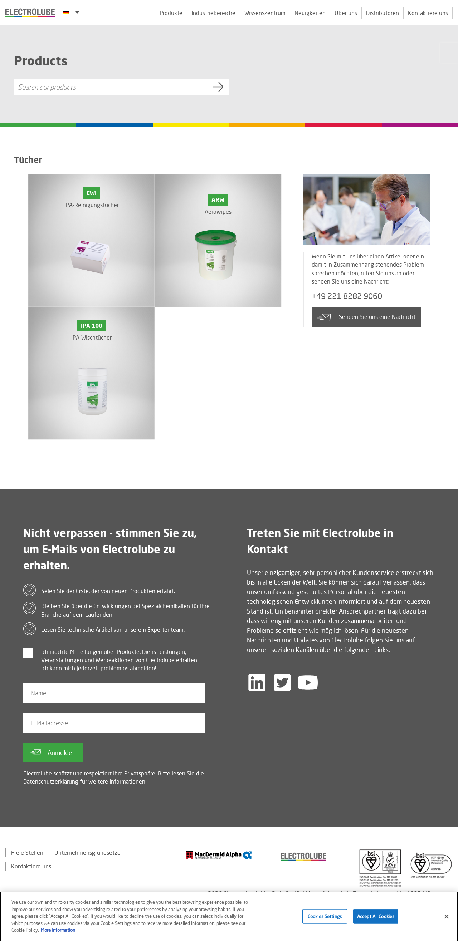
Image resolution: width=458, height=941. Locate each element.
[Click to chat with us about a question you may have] (449, 53)
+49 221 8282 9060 (347, 296)
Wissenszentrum (265, 12)
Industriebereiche (213, 12)
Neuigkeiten (310, 12)
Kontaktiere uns (428, 12)
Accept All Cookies (375, 919)
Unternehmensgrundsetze (87, 852)
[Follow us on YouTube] (308, 683)
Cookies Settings (325, 919)
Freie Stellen (27, 852)
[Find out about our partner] (219, 855)
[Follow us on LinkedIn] (257, 683)
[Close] (446, 919)
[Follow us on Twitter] (282, 683)
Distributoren (382, 12)
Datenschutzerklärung (50, 781)
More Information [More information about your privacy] (58, 933)
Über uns (346, 12)
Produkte (171, 12)
